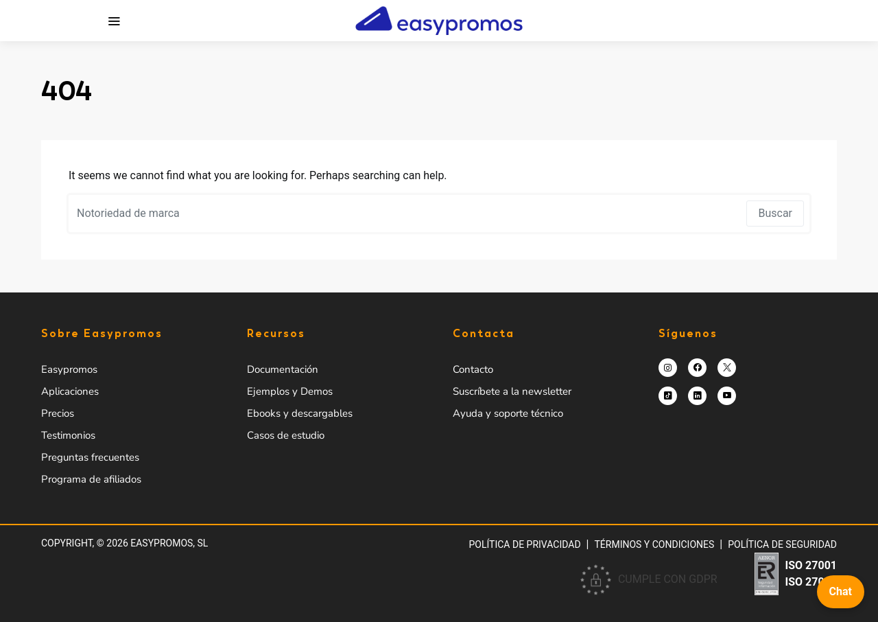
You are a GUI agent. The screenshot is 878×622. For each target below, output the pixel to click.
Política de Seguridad (782, 544)
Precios (57, 413)
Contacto (473, 369)
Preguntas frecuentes (90, 457)
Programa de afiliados (91, 479)
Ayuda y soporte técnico (508, 413)
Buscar (775, 213)
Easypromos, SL (169, 543)
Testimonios (68, 435)
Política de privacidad (524, 544)
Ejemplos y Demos (290, 391)
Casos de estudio (285, 435)
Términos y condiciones (655, 544)
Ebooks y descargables (300, 413)
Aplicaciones (70, 391)
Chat (840, 591)
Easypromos (69, 369)
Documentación (282, 369)
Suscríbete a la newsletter (512, 391)
